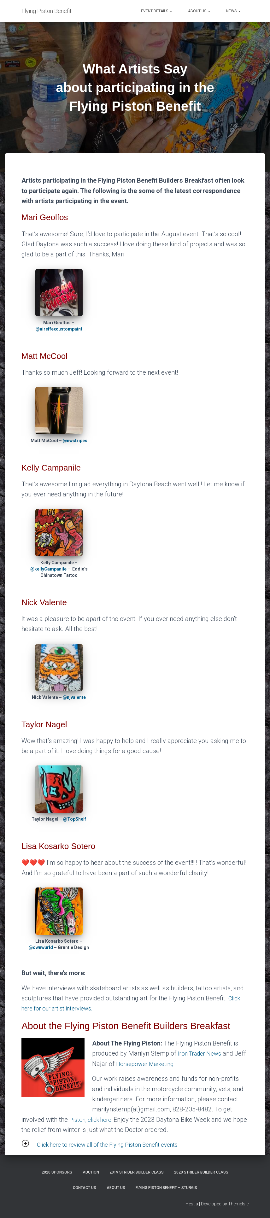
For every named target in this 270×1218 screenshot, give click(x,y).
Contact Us (84, 1188)
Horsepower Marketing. (161, 1064)
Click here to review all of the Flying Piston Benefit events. (116, 1144)
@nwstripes (75, 440)
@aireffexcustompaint (59, 328)
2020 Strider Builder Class (201, 1172)
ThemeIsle (238, 1203)
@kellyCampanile (48, 568)
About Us (199, 11)
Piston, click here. (94, 1119)
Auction (91, 1172)
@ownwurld (41, 947)
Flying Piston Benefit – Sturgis (166, 1188)
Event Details (156, 11)
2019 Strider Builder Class (136, 1172)
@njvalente (74, 697)
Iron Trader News (202, 1053)
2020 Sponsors (57, 1172)
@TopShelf (74, 819)
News (233, 11)
